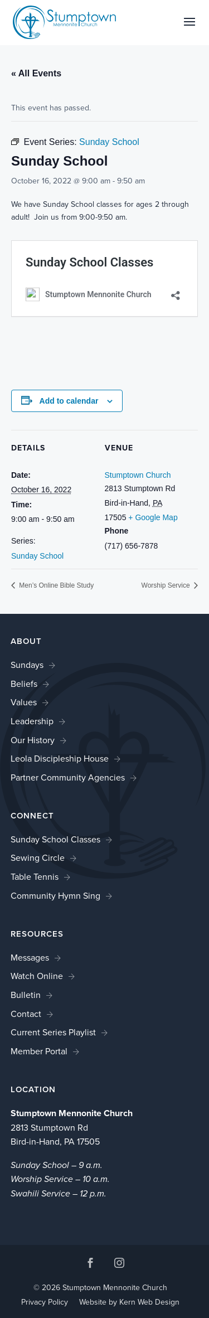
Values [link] (24, 702)
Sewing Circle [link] (38, 857)
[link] (64, 21)
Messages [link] (30, 957)
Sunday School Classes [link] (55, 839)
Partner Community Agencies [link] (68, 777)
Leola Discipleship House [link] (60, 758)
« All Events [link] (36, 73)
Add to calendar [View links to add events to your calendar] (69, 400)
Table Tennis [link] (35, 876)
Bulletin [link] (26, 994)
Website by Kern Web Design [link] (129, 1302)
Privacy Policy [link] (44, 1302)
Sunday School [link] (37, 555)
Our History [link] (33, 740)
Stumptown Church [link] (138, 475)
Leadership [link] (32, 721)
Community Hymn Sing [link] (55, 895)
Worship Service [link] (167, 585)
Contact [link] (26, 1013)
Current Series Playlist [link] (53, 1032)
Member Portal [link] (39, 1051)
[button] (189, 29)
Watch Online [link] (37, 976)
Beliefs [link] (24, 683)
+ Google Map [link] (152, 517)
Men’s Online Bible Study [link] (55, 585)
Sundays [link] (27, 664)
